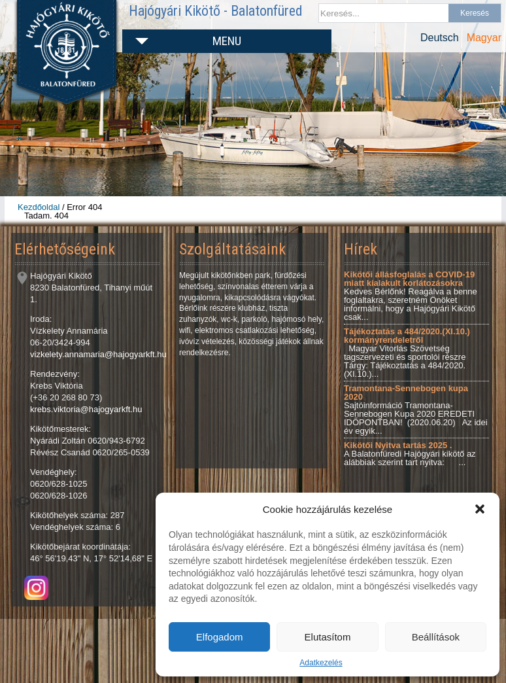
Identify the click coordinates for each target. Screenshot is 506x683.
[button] (479, 509)
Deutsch (439, 37)
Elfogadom (219, 636)
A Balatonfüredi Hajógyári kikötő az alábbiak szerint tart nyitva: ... (410, 453)
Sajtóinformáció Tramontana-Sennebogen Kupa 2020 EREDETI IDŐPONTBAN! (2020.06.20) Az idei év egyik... (416, 409)
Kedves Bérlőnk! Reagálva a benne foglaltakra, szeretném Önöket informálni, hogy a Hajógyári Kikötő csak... (410, 296)
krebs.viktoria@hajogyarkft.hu (86, 409)
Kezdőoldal (38, 207)
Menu (226, 40)
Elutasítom (328, 636)
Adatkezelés (320, 662)
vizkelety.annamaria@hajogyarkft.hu (98, 354)
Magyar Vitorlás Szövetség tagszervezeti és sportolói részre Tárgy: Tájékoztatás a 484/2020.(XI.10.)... (407, 352)
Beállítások (436, 636)
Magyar (484, 37)
